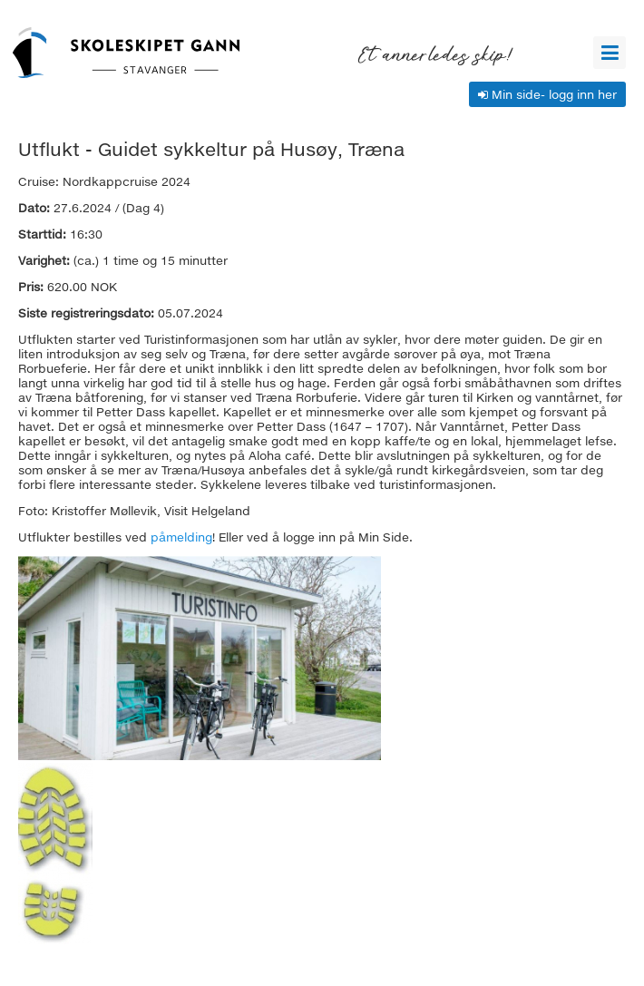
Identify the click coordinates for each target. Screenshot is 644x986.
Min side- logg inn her (547, 94)
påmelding (181, 537)
